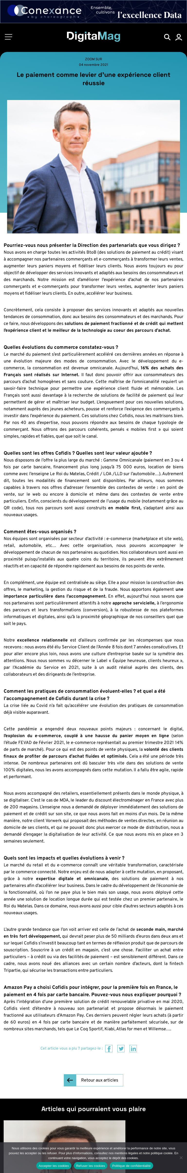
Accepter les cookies (54, 1166)
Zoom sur (93, 59)
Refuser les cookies (90, 1166)
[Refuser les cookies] (180, 1157)
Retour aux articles (99, 1080)
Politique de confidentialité (131, 1166)
